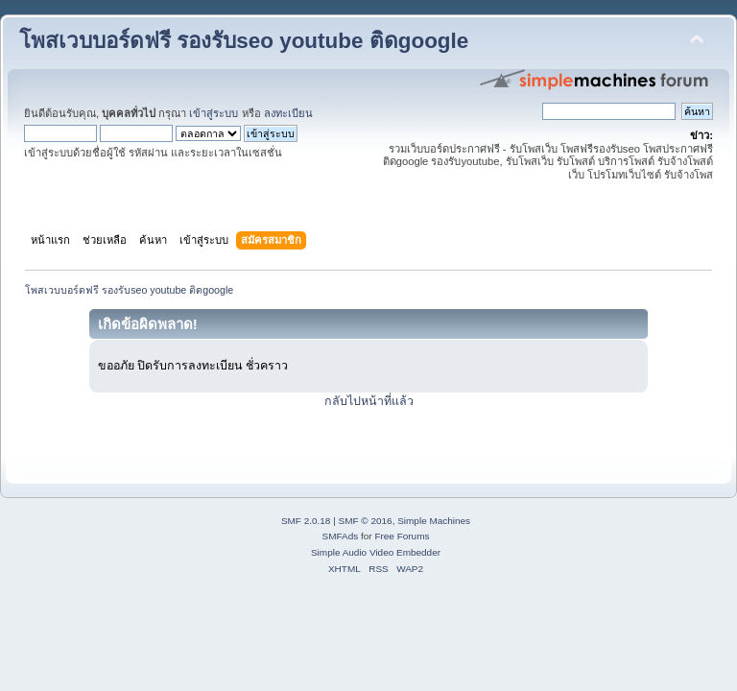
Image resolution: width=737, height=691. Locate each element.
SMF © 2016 (365, 520)
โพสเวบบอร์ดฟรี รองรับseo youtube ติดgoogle (243, 41)
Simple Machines (433, 520)
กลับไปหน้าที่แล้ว (369, 401)
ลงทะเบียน (288, 113)
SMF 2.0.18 (306, 520)
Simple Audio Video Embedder (375, 552)
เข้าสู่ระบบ (213, 113)
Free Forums (401, 536)
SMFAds (340, 536)
